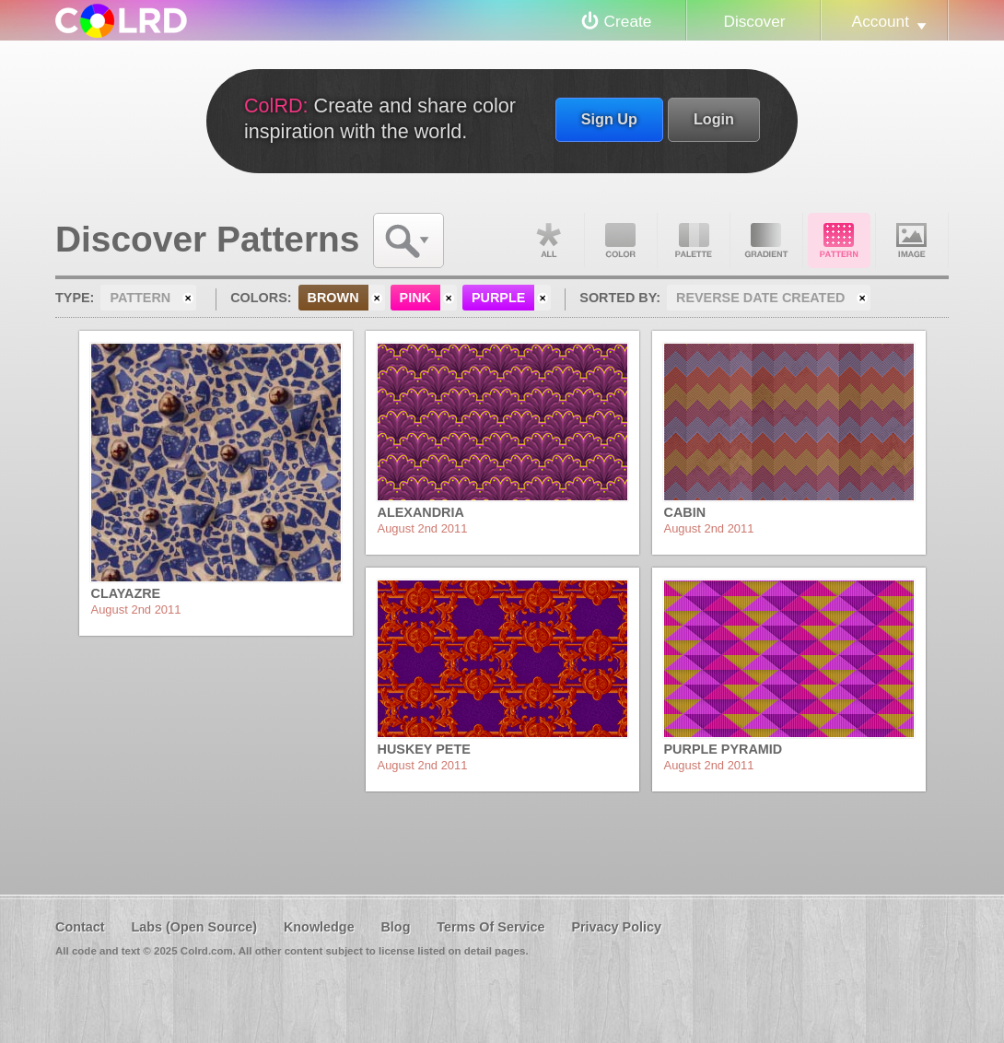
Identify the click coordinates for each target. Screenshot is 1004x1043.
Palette (693, 240)
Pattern (839, 240)
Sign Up (609, 119)
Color (621, 240)
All (548, 240)
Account (880, 21)
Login (714, 119)
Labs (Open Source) (194, 927)
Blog (395, 927)
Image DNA (912, 240)
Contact (80, 927)
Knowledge (319, 927)
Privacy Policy (616, 927)
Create (628, 21)
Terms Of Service (490, 927)
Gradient (766, 240)
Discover (754, 21)
